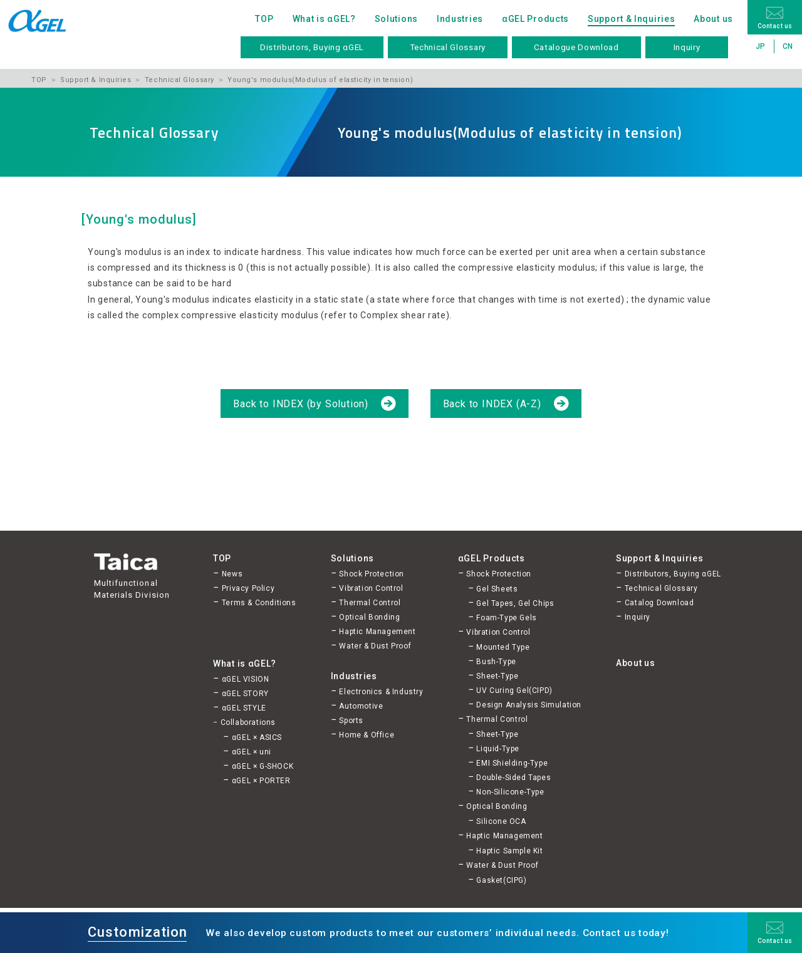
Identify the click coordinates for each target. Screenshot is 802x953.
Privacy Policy (248, 588)
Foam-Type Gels (506, 617)
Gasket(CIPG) (501, 880)
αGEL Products (535, 19)
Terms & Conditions (259, 602)
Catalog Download (659, 602)
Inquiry (687, 47)
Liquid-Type (497, 748)
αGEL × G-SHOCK (262, 766)
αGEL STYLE (244, 708)
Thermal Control (369, 602)
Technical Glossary (448, 47)
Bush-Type (496, 661)
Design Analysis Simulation (528, 704)
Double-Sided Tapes (513, 777)
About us (713, 19)
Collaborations (248, 722)
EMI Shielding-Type (512, 763)
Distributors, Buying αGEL (312, 47)
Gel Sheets (497, 589)
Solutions (396, 19)
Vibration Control (371, 588)
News (232, 574)
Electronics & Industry (381, 691)
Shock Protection (371, 574)
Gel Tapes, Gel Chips (515, 603)
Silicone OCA (501, 821)
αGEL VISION (245, 679)
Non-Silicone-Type (510, 792)
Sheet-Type (497, 676)
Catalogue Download (576, 47)
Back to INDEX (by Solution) (302, 404)
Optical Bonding (369, 617)
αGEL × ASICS (257, 737)
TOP (264, 19)
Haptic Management (377, 631)
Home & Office (366, 735)
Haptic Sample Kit (509, 850)
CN (788, 46)
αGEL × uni (251, 751)
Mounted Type (502, 647)
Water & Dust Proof (375, 646)
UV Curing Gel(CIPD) (514, 690)
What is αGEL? (324, 19)
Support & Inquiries (631, 19)
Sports (351, 720)
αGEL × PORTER (261, 780)
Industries (460, 19)
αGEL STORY (245, 693)
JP (761, 46)
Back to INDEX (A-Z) (493, 404)
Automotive (361, 706)
